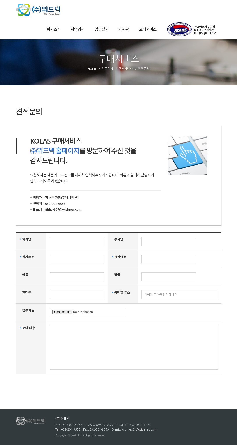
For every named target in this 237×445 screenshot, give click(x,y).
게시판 (123, 29)
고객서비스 (147, 29)
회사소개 (53, 29)
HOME (92, 68)
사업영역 (77, 29)
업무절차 (101, 29)
